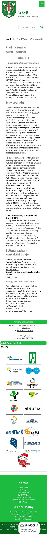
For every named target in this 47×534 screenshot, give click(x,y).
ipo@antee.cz (11, 277)
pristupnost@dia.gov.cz (22, 311)
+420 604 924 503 (25, 330)
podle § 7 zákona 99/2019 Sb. (18, 150)
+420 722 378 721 (25, 338)
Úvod (8, 39)
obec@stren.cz (12, 269)
